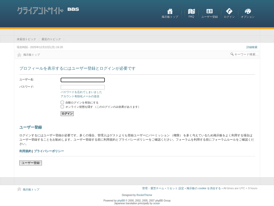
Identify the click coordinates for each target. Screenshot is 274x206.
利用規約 (25, 151)
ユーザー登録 (209, 16)
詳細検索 (251, 47)
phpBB (121, 200)
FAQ (191, 16)
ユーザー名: (26, 79)
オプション (248, 16)
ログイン (229, 16)
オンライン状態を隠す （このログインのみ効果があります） (101, 106)
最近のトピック (51, 39)
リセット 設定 (175, 188)
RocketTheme (144, 195)
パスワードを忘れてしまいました (81, 91)
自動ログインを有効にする (80, 102)
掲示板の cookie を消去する (204, 188)
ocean (156, 203)
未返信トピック (26, 39)
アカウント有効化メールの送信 (80, 96)
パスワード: (26, 86)
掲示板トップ (170, 16)
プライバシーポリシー (49, 151)
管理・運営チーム (153, 188)
